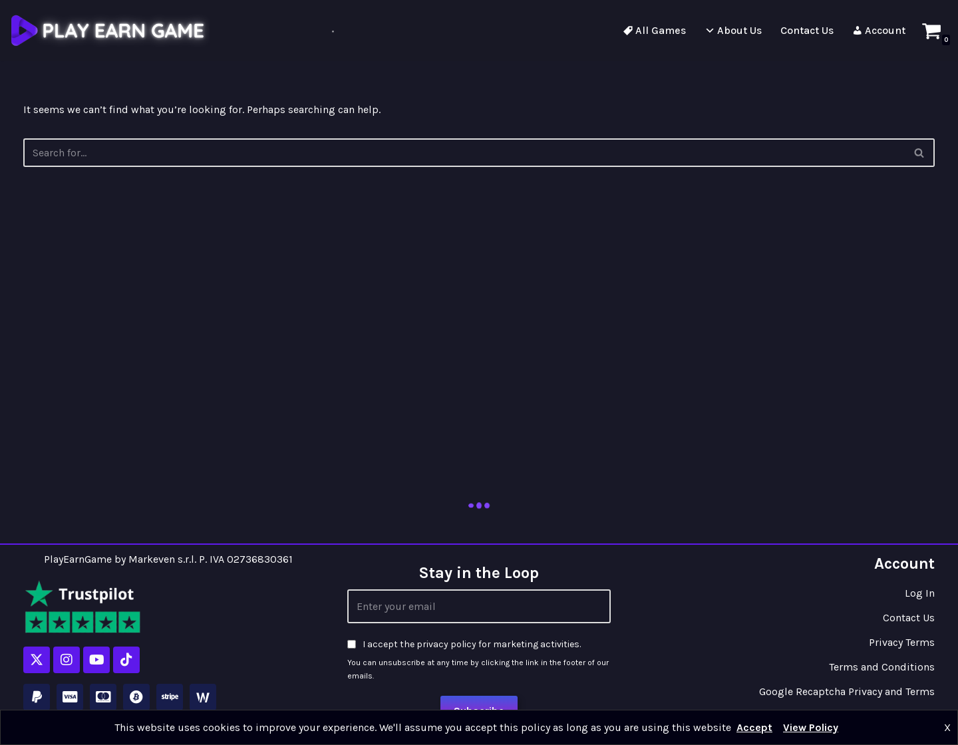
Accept (754, 727)
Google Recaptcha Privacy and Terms (847, 691)
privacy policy (446, 644)
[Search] (920, 152)
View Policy (810, 727)
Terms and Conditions (882, 667)
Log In (920, 593)
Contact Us (909, 617)
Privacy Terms (902, 642)
